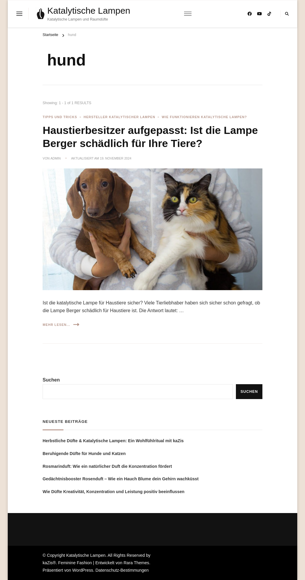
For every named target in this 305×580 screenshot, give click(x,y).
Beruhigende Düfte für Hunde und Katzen (84, 453)
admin (55, 158)
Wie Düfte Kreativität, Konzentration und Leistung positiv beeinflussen (113, 491)
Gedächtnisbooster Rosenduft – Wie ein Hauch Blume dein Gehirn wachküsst (121, 478)
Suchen (51, 379)
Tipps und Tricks (60, 117)
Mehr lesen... (61, 324)
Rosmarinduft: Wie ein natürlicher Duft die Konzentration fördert (107, 466)
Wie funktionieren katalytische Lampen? (204, 117)
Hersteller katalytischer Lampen (119, 117)
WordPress (82, 570)
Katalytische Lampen (88, 10)
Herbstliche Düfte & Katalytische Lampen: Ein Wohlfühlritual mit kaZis (113, 440)
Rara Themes (136, 562)
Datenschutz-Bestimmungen (122, 570)
